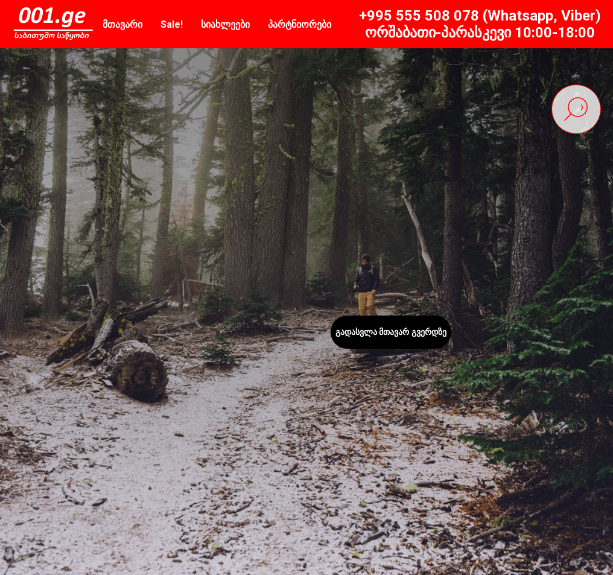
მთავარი (122, 24)
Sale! (171, 24)
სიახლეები (225, 24)
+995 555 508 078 (419, 15)
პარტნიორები (299, 24)
